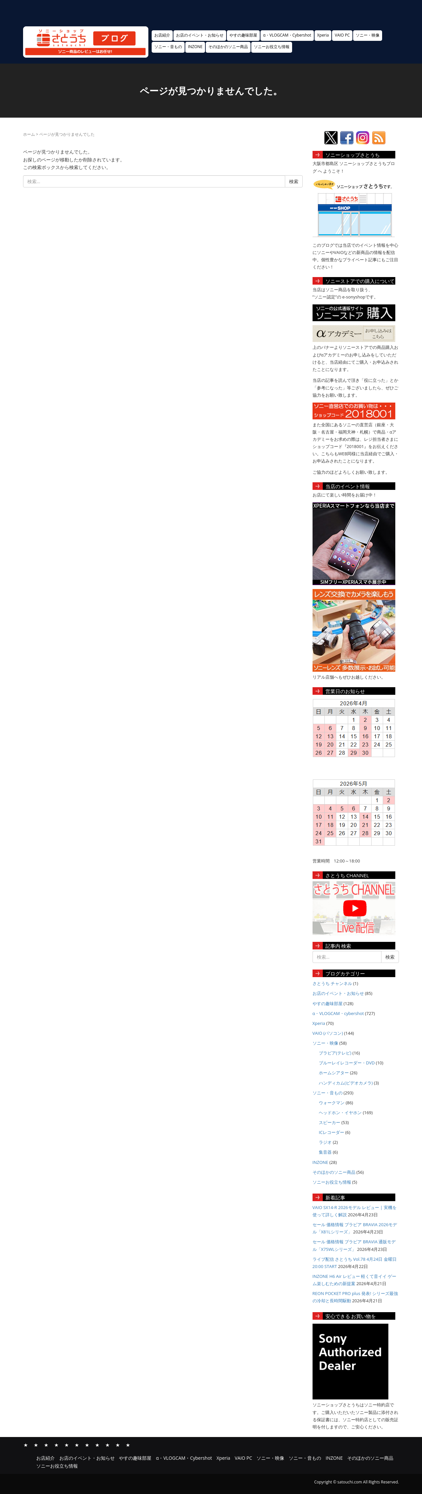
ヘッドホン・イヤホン (340, 1112)
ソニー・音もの (168, 46)
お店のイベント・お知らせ (200, 35)
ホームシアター (334, 1073)
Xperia (323, 35)
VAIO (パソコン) (328, 1033)
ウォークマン (332, 1103)
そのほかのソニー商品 (228, 46)
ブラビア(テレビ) (335, 1053)
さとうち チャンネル (332, 983)
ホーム (29, 134)
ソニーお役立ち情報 (271, 46)
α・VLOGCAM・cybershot (338, 1013)
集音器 (325, 1152)
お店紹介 (162, 35)
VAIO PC (342, 35)
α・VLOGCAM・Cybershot (287, 35)
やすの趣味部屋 (243, 35)
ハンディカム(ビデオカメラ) (346, 1083)
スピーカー (329, 1122)
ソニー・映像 (367, 35)
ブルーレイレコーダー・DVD (347, 1063)
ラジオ (325, 1142)
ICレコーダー (331, 1132)
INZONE (195, 46)
